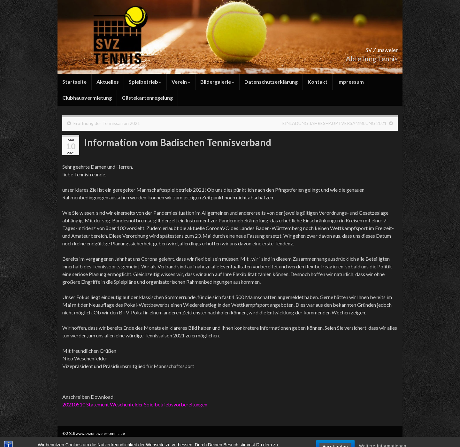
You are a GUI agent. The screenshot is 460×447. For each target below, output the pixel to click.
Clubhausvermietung (87, 98)
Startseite (74, 82)
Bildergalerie (217, 82)
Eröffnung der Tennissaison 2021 (106, 123)
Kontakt (317, 82)
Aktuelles (107, 82)
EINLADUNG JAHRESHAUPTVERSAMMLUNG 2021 (334, 123)
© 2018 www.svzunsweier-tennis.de (93, 433)
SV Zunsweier (369, 48)
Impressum (350, 82)
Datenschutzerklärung (271, 82)
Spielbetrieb (145, 82)
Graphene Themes (113, 439)
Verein (181, 82)
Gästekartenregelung (147, 98)
